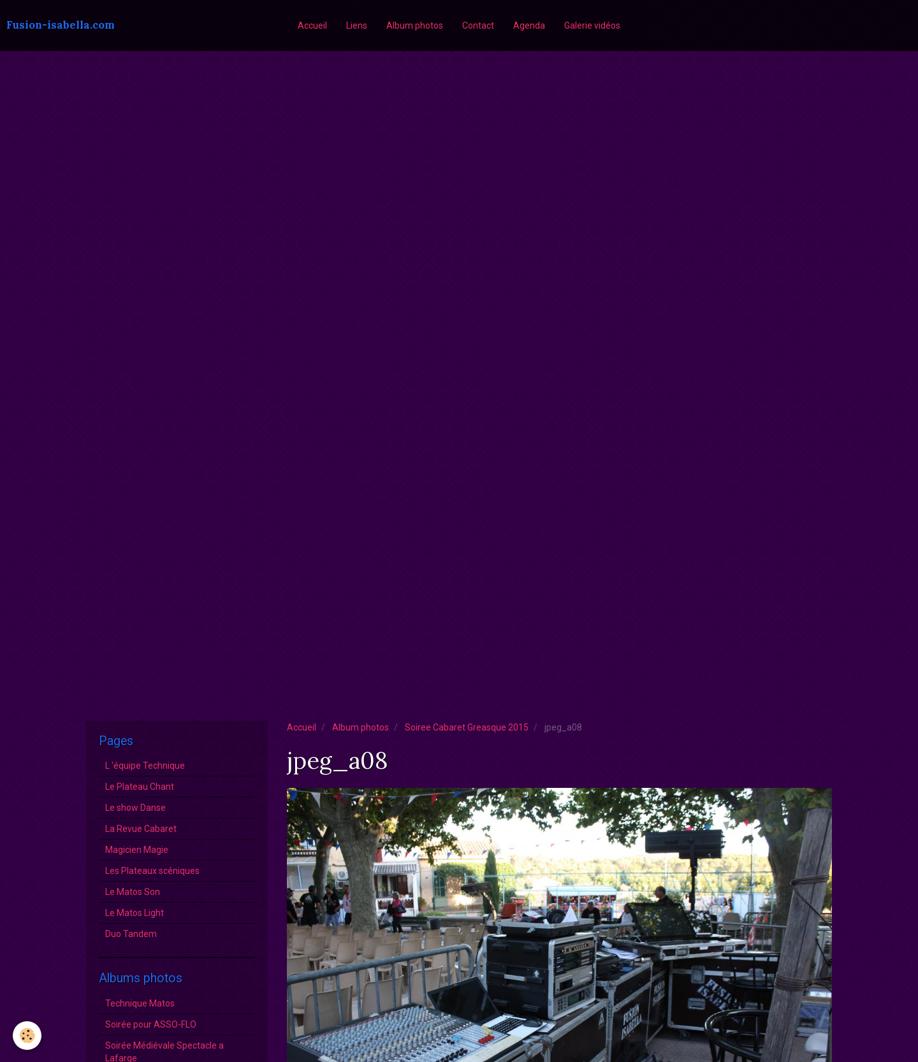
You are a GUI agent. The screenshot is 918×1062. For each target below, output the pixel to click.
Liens (356, 25)
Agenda (529, 25)
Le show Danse (135, 808)
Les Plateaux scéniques (152, 871)
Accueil (312, 25)
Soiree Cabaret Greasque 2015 (466, 727)
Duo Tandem (131, 934)
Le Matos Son (132, 892)
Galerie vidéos (592, 25)
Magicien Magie (136, 850)
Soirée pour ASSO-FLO (150, 1024)
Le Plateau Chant (139, 787)
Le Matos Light (134, 913)
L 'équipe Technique (145, 765)
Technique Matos (140, 1003)
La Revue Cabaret (141, 829)
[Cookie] (27, 1035)
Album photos (414, 25)
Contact (478, 25)
